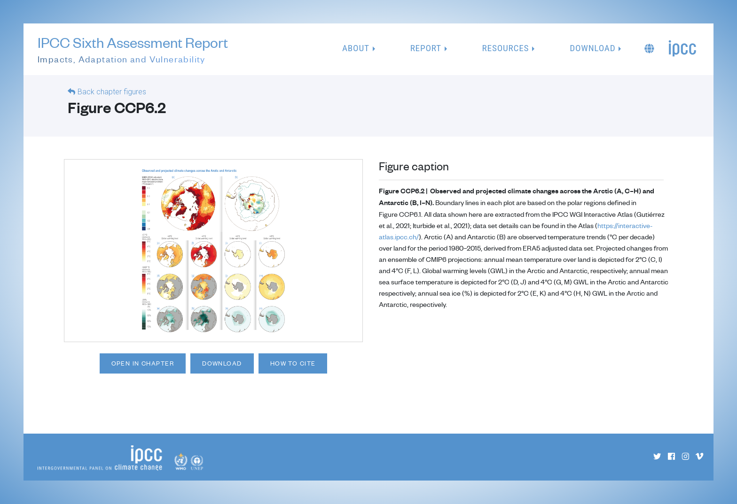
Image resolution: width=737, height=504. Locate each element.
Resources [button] (505, 48)
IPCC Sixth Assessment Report (133, 49)
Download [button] (592, 48)
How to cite (293, 363)
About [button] (355, 48)
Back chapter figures (112, 91)
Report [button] (425, 48)
